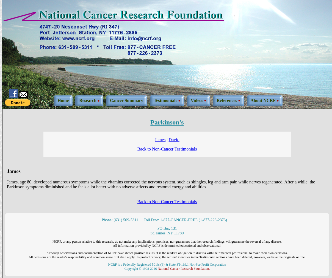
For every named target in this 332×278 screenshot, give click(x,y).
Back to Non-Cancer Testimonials (167, 149)
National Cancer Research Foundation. (184, 269)
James (160, 139)
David (174, 139)
